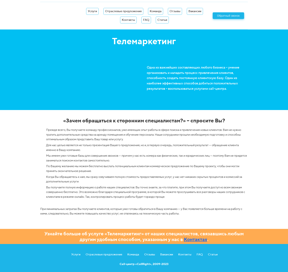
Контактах (195, 239)
